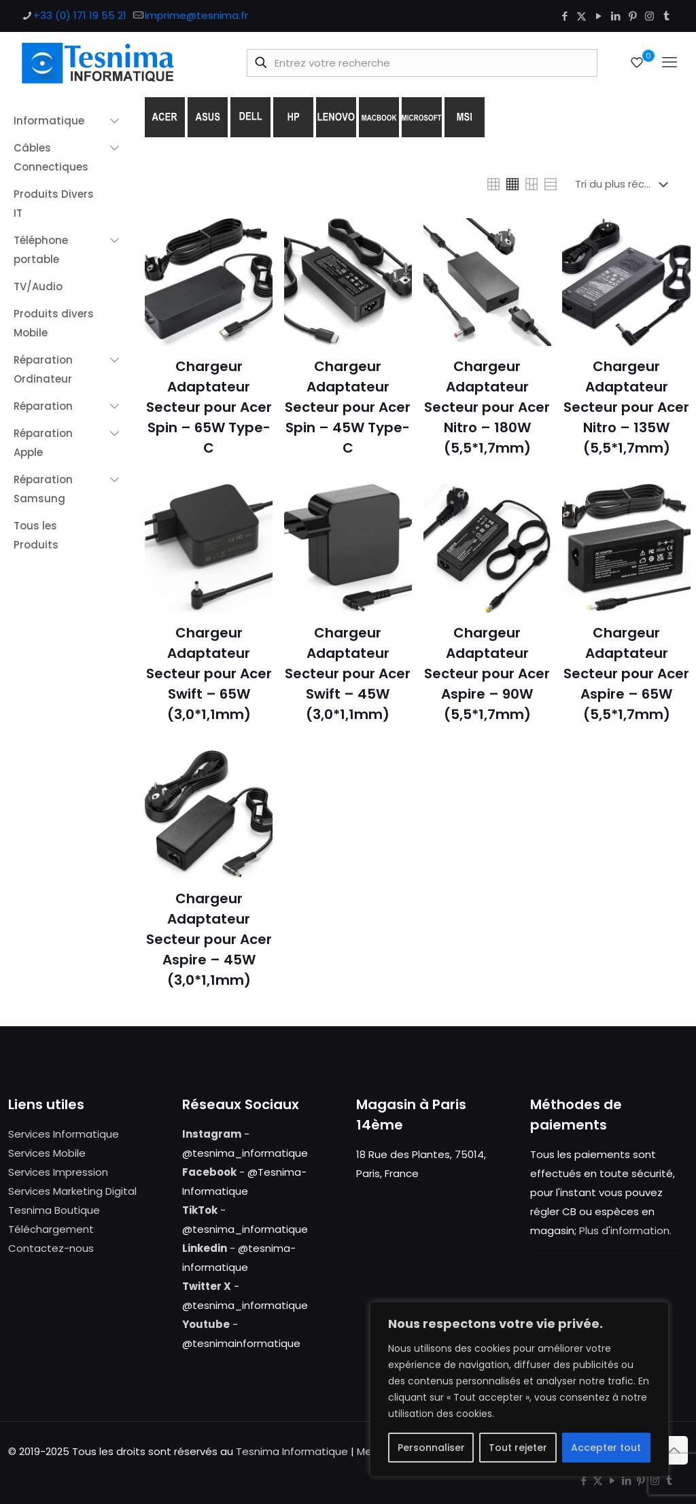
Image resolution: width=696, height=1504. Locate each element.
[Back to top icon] (673, 1450)
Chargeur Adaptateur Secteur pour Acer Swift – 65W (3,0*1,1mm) (209, 673)
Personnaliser (431, 1447)
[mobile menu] (669, 62)
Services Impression (58, 1172)
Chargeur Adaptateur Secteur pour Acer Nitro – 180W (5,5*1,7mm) (487, 407)
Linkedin (204, 1248)
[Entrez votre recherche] (422, 63)
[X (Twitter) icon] (581, 16)
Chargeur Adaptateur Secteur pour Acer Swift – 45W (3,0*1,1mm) (348, 673)
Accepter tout (606, 1447)
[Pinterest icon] (632, 16)
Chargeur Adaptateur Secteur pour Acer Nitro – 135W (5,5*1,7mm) (626, 407)
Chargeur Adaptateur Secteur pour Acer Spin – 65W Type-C (209, 407)
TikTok (200, 1210)
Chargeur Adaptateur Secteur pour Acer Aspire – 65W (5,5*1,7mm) (626, 673)
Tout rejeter (518, 1447)
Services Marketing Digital (72, 1191)
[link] (493, 184)
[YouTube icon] (598, 16)
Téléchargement (51, 1229)
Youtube (206, 1324)
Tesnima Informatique (292, 1451)
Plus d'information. (625, 1230)
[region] (519, 1389)
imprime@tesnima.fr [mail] (196, 15)
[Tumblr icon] (666, 16)
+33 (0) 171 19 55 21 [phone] (79, 15)
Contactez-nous (51, 1248)
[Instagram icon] (649, 16)
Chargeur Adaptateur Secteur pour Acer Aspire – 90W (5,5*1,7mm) (487, 673)
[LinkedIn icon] (615, 16)
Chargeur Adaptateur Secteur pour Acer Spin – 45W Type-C (348, 407)
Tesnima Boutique (54, 1210)
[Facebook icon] (564, 16)
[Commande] (624, 184)
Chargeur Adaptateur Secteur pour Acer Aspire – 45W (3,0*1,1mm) (209, 939)
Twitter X (206, 1286)
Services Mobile (47, 1153)
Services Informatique (63, 1134)
